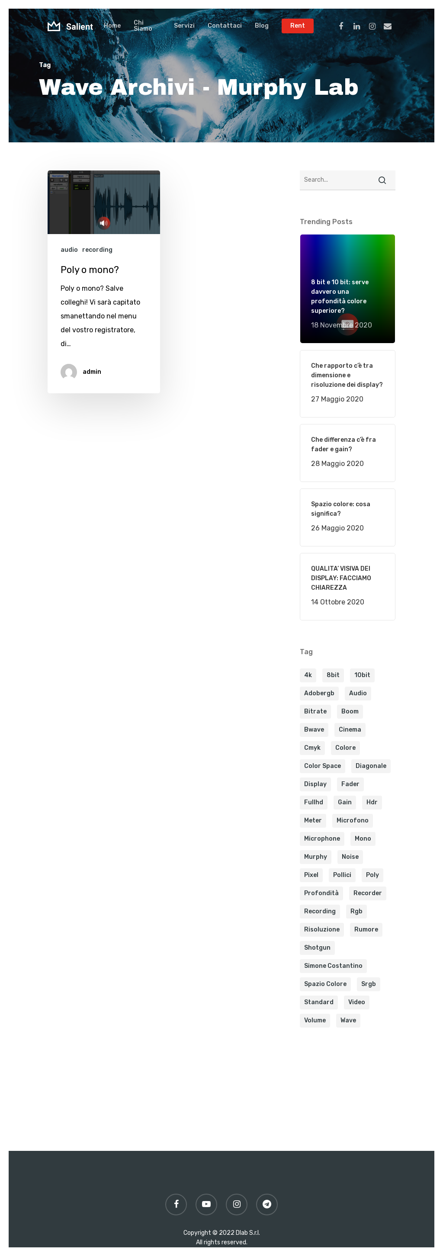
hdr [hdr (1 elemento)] (372, 802)
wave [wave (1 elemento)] (348, 1020)
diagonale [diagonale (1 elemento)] (371, 766)
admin (92, 372)
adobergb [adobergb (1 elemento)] (319, 693)
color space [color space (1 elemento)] (322, 766)
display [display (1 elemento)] (315, 784)
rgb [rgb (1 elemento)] (356, 911)
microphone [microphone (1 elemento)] (322, 838)
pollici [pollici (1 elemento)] (342, 875)
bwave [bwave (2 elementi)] (314, 729)
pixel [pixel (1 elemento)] (311, 875)
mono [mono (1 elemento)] (363, 838)
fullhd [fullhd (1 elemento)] (313, 802)
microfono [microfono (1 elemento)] (353, 820)
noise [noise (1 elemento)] (350, 857)
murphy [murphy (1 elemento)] (315, 857)
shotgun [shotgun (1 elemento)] (317, 947)
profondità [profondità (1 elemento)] (321, 893)
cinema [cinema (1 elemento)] (350, 729)
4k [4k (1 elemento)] (308, 675)
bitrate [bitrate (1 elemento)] (315, 711)
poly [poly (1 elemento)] (372, 875)
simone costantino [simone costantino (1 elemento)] (333, 966)
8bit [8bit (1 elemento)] (333, 675)
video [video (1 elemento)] (356, 1002)
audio (69, 250)
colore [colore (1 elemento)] (345, 748)
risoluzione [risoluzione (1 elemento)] (322, 929)
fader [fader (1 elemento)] (350, 784)
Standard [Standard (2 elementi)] (319, 1002)
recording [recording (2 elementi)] (320, 911)
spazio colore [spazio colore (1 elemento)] (325, 984)
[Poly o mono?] (104, 281)
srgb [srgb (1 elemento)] (368, 984)
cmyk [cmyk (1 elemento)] (312, 748)
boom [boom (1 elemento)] (350, 711)
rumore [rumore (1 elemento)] (366, 929)
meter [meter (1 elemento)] (313, 820)
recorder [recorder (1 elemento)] (367, 893)
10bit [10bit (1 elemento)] (362, 675)
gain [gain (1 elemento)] (345, 802)
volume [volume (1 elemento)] (315, 1020)
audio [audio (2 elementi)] (358, 693)
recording (97, 250)
